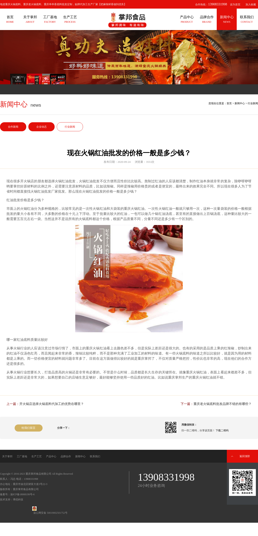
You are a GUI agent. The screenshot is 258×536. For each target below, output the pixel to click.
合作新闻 (13, 126)
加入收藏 (251, 4)
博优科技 (18, 499)
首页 (229, 103)
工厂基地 (22, 456)
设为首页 (235, 4)
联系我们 (95, 456)
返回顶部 (245, 456)
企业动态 (41, 126)
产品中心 (51, 456)
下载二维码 (222, 430)
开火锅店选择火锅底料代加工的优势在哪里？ (51, 404)
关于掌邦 (7, 456)
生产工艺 (36, 456)
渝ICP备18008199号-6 (22, 494)
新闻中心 (240, 103)
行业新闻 (70, 126)
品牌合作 (66, 456)
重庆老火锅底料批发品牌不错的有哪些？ (223, 404)
